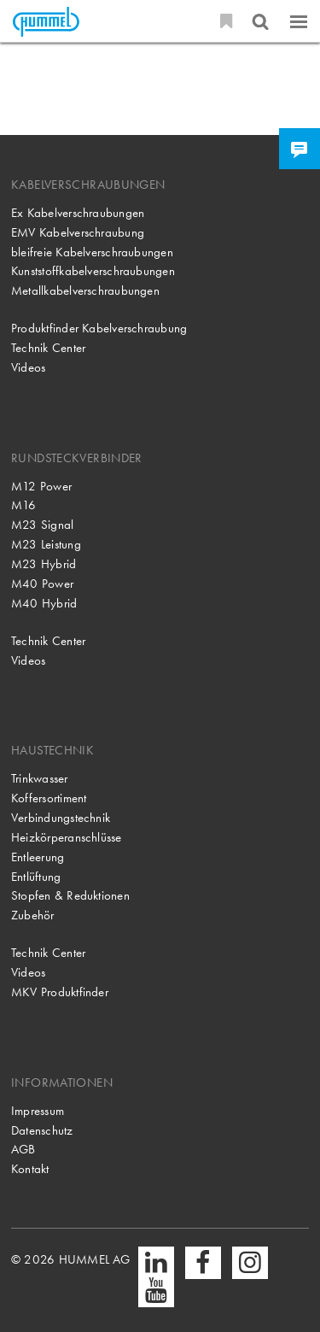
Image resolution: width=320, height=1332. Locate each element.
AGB (23, 1149)
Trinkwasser (39, 778)
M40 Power (42, 583)
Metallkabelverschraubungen (85, 290)
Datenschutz (42, 1130)
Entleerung (37, 857)
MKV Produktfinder (59, 991)
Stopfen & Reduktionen (70, 895)
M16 (24, 504)
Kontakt (30, 1168)
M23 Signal (42, 524)
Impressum (37, 1110)
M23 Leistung (46, 544)
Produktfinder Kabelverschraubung (99, 328)
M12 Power (41, 486)
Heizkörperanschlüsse (66, 837)
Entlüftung (36, 876)
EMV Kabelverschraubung (77, 232)
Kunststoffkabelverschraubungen (93, 270)
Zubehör (33, 915)
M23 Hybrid (43, 563)
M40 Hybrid (44, 603)
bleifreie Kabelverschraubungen (92, 252)
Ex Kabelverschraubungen (77, 212)
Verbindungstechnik (60, 817)
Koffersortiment (48, 798)
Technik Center (48, 347)
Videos (28, 367)
